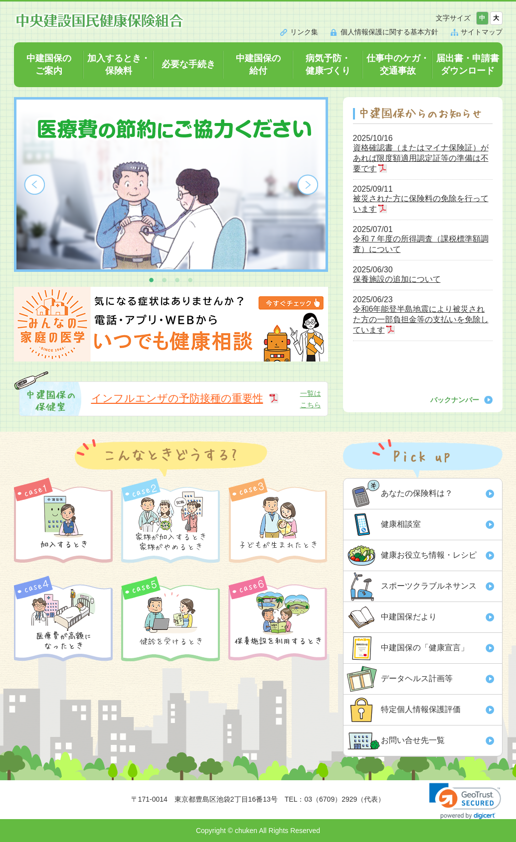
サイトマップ (482, 32)
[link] (465, 801)
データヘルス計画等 (417, 678)
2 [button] (165, 279)
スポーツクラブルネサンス (429, 586)
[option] (171, 184)
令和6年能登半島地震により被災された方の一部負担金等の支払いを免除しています (421, 319)
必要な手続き (188, 64)
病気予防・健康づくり (328, 64)
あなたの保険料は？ (417, 493)
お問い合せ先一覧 (413, 740)
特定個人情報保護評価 (421, 709)
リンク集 (304, 32)
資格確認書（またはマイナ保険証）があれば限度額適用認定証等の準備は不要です (421, 158)
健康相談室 (401, 524)
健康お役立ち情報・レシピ (429, 555)
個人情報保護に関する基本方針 (389, 32)
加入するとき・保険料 (118, 64)
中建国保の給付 (258, 64)
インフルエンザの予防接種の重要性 (177, 398)
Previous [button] (34, 184)
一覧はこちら (310, 398)
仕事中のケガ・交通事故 (397, 64)
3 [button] (177, 279)
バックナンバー (454, 400)
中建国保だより (409, 616)
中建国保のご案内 (48, 64)
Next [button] (307, 184)
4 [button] (190, 279)
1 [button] (152, 279)
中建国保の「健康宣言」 (425, 647)
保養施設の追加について (397, 279)
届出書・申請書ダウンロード (467, 64)
